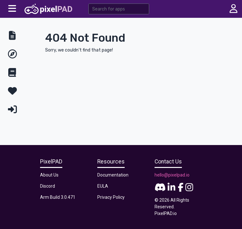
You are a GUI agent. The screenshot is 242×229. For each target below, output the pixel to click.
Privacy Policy (111, 197)
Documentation (112, 174)
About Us (49, 174)
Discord (47, 186)
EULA (102, 186)
